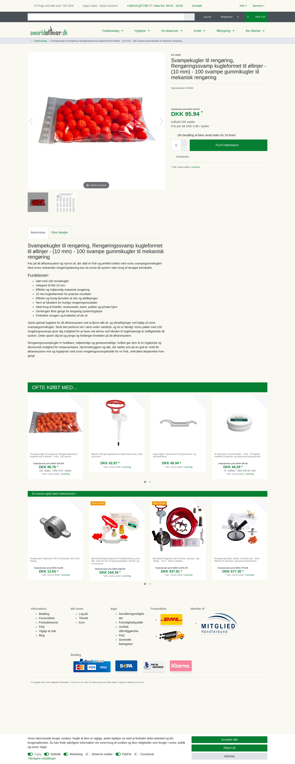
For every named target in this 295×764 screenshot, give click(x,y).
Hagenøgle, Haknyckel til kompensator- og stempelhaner (174, 455)
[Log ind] (205, 17)
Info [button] (242, 5)
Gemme (229, 756)
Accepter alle (229, 739)
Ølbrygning (224, 30)
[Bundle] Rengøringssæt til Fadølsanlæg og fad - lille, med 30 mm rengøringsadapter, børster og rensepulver (116, 561)
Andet (198, 30)
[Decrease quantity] (184, 148)
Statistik (56, 754)
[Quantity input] (176, 145)
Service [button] (257, 5)
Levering (195, 167)
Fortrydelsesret (48, 622)
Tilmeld (83, 618)
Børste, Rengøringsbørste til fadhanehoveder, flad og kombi (116, 455)
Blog (42, 635)
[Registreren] (224, 17)
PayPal (126, 754)
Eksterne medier (102, 754)
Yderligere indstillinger (42, 758)
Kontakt (195, 5)
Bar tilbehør (253, 30)
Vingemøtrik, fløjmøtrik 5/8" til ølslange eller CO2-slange (55, 559)
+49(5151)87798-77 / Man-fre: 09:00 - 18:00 (153, 5)
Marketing (76, 754)
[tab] (38, 232)
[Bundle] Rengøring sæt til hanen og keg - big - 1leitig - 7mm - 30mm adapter (176, 559)
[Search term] (106, 17)
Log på (83, 613)
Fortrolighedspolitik (131, 622)
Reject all (229, 747)
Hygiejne (140, 30)
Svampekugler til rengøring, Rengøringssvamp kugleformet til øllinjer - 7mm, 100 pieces (53, 455)
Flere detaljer (59, 232)
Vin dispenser (170, 30)
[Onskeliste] (240, 17)
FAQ (42, 626)
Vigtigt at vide (47, 631)
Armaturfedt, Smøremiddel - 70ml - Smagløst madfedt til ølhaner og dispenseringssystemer (237, 455)
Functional (147, 754)
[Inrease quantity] (184, 142)
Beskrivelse (38, 232)
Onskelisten (181, 156)
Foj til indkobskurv (240, 145)
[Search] (189, 17)
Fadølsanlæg (111, 30)
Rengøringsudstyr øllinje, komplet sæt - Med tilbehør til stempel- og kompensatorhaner (236, 559)
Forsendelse (47, 618)
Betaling (44, 613)
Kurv (82, 622)
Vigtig (37, 754)
